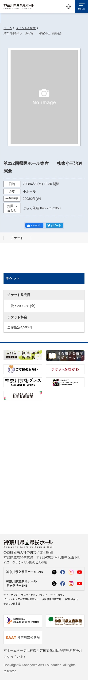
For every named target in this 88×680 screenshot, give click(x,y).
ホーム (8, 28)
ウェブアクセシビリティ (34, 595)
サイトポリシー (58, 595)
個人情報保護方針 (51, 599)
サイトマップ (11, 595)
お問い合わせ (72, 599)
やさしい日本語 (12, 603)
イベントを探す (26, 28)
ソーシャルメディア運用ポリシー (21, 599)
